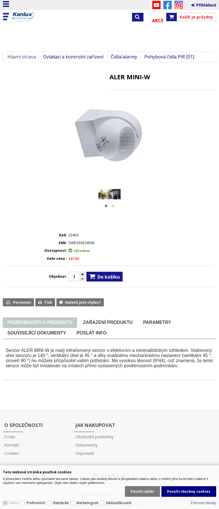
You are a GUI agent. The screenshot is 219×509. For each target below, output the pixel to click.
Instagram (179, 5)
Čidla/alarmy (124, 57)
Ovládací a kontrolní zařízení (73, 57)
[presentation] (40, 322)
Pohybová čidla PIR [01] (169, 57)
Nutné (14, 502)
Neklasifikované (118, 502)
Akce (157, 20)
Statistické (61, 502)
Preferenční (36, 502)
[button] (106, 206)
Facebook (167, 5)
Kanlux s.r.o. (29, 16)
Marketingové (87, 502)
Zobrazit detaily (203, 502)
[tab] (40, 322)
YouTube (156, 5)
